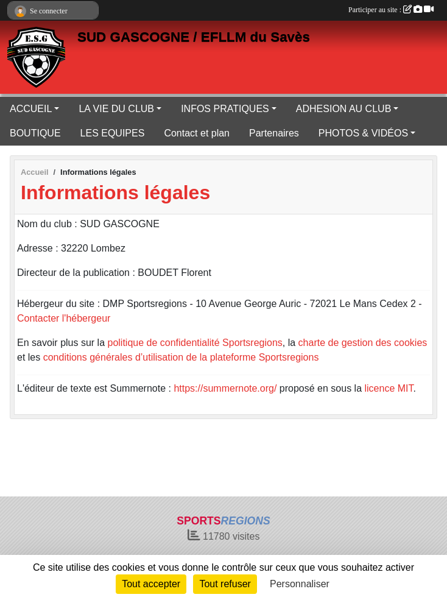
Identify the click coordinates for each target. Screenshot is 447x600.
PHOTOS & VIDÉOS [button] (363, 133)
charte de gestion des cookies (363, 342)
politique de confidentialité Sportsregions (195, 342)
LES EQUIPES (112, 133)
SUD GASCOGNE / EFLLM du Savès (193, 36)
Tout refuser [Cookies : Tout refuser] (224, 584)
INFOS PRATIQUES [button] (225, 109)
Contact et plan (197, 133)
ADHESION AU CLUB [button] (343, 109)
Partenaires (274, 133)
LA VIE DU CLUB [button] (116, 109)
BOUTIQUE (35, 133)
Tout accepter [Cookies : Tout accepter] (151, 584)
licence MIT (388, 388)
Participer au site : (391, 9)
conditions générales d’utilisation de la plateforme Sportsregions (181, 357)
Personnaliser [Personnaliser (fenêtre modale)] (299, 584)
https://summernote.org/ (225, 388)
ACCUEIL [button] (31, 109)
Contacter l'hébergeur (63, 318)
